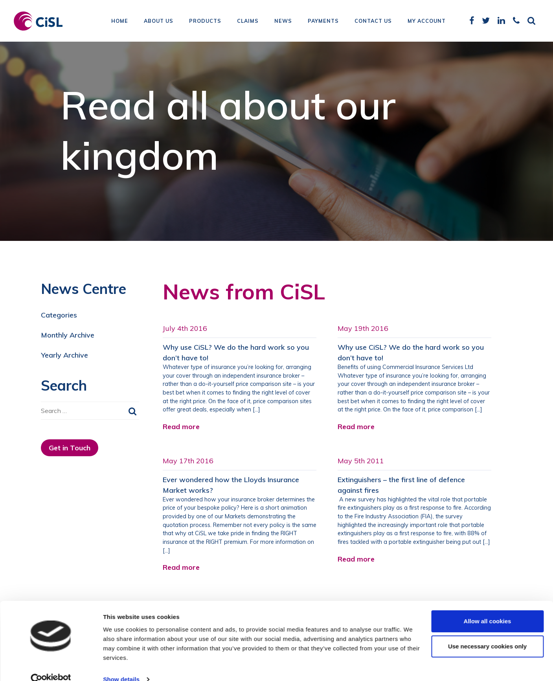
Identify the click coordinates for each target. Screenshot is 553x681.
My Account (427, 21)
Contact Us (373, 21)
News (283, 21)
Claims (248, 21)
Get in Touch (69, 447)
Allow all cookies (487, 607)
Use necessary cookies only (487, 632)
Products (205, 21)
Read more (181, 426)
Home (119, 21)
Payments (323, 21)
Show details (121, 665)
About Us (158, 21)
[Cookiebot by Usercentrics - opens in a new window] (51, 666)
